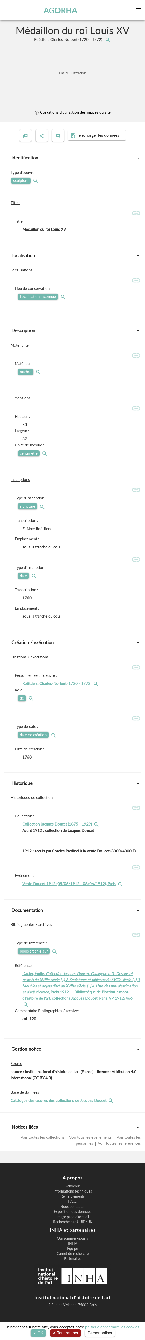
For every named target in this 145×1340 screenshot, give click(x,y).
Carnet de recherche (73, 1253)
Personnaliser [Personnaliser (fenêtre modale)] (100, 1333)
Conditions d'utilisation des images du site (72, 112)
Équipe (72, 1248)
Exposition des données (72, 1211)
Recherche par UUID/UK (72, 1222)
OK (38, 1333)
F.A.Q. (72, 1201)
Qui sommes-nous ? (72, 1238)
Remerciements (73, 1196)
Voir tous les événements (90, 1137)
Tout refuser (66, 1333)
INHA (72, 1243)
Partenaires (72, 1258)
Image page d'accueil (72, 1217)
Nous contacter (72, 1206)
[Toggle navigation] (139, 10)
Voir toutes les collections (43, 1137)
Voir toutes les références (119, 1143)
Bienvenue (72, 1186)
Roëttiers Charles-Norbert (68, 39)
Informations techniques (72, 1191)
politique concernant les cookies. (112, 1327)
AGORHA (60, 10)
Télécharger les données (95, 135)
